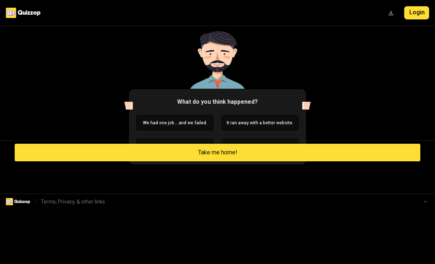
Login (417, 12)
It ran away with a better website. (260, 122)
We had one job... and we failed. (175, 122)
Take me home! (217, 152)
